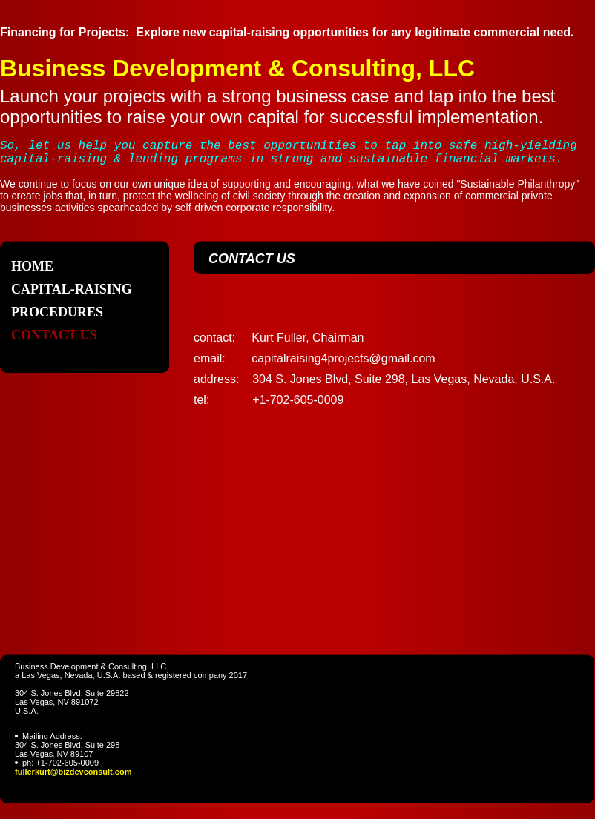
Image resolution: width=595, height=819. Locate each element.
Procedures (57, 312)
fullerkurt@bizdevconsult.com (73, 771)
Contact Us (54, 335)
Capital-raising (71, 289)
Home (32, 266)
